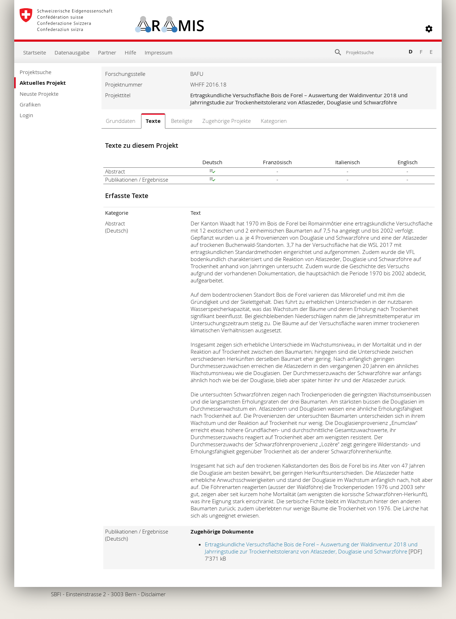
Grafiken (30, 104)
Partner (107, 52)
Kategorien (274, 120)
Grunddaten (120, 120)
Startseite (34, 52)
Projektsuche (35, 72)
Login (26, 115)
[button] (429, 29)
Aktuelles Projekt (43, 83)
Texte (153, 121)
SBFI (56, 594)
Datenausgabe (72, 52)
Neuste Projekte (39, 93)
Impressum (158, 52)
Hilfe (130, 52)
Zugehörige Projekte (226, 120)
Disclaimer (153, 594)
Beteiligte (181, 120)
